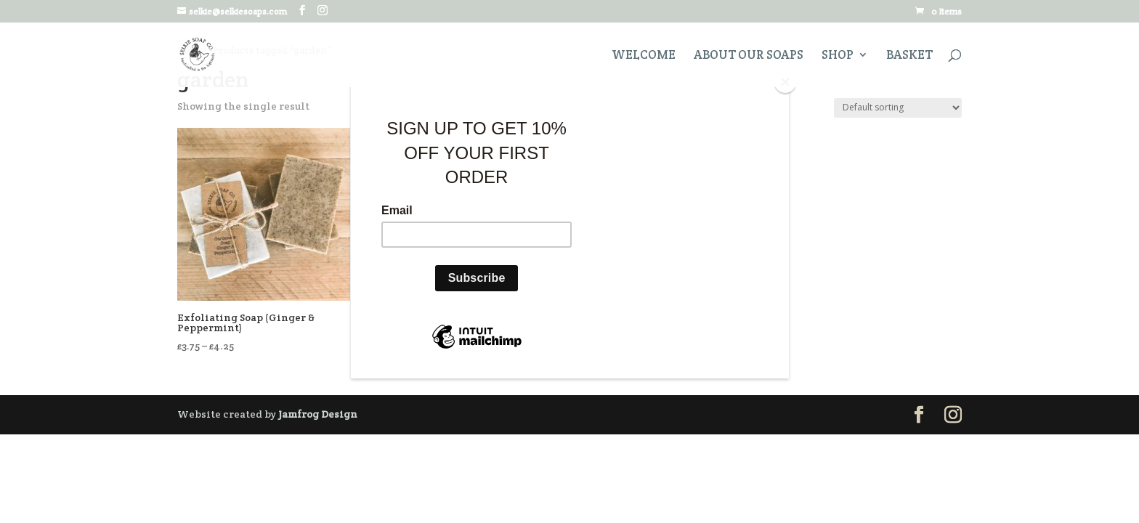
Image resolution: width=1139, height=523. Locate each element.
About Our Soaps (748, 55)
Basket (909, 55)
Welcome (644, 55)
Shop (838, 55)
